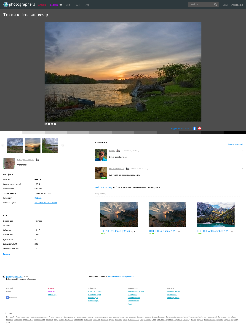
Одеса (111, 319)
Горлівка (147, 317)
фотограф (30, 317)
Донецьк (161, 317)
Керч (229, 317)
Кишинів (9, 319)
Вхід (225, 4)
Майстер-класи (173, 298)
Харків (193, 319)
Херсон (200, 319)
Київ (234, 317)
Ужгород (186, 319)
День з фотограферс (136, 291)
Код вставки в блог (180, 128)
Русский (9, 288)
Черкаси (220, 319)
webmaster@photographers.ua (121, 276)
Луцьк (56, 319)
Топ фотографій (94, 294)
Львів (61, 319)
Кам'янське (222, 317)
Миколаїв (96, 319)
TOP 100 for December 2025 (213, 231)
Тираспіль (178, 319)
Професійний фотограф (15, 317)
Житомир (169, 317)
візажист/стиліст (48, 317)
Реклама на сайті (174, 291)
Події (130, 304)
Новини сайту (133, 301)
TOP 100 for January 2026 (115, 231)
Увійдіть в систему (103, 187)
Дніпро (154, 317)
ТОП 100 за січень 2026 (162, 231)
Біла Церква (114, 317)
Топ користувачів (95, 291)
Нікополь (104, 319)
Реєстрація (237, 4)
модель (38, 317)
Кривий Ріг (27, 319)
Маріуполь (68, 319)
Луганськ (49, 319)
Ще (79, 4)
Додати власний (235, 144)
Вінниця (140, 317)
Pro (87, 4)
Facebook (11, 298)
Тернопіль (170, 319)
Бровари (132, 317)
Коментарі (52, 294)
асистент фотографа (64, 317)
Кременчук (18, 319)
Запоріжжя (178, 317)
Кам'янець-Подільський (207, 317)
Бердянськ (124, 317)
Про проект (132, 294)
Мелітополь (78, 319)
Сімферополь (145, 319)
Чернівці (234, 319)
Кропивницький (38, 319)
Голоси (6, 254)
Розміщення (172, 294)
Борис (112, 150)
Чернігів (227, 319)
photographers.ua (14, 276)
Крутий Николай (116, 168)
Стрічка (42, 4)
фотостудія (89, 317)
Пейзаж (38, 198)
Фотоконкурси (93, 301)
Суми (154, 319)
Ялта (8, 322)
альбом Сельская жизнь (46, 202)
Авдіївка (104, 317)
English (9, 291)
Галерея (56, 4)
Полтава (118, 319)
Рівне (125, 319)
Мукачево (88, 319)
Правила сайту (134, 298)
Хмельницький (209, 319)
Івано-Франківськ (190, 317)
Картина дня (93, 298)
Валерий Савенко (25, 159)
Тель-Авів (160, 319)
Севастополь (133, 319)
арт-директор (79, 317)
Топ (69, 4)
